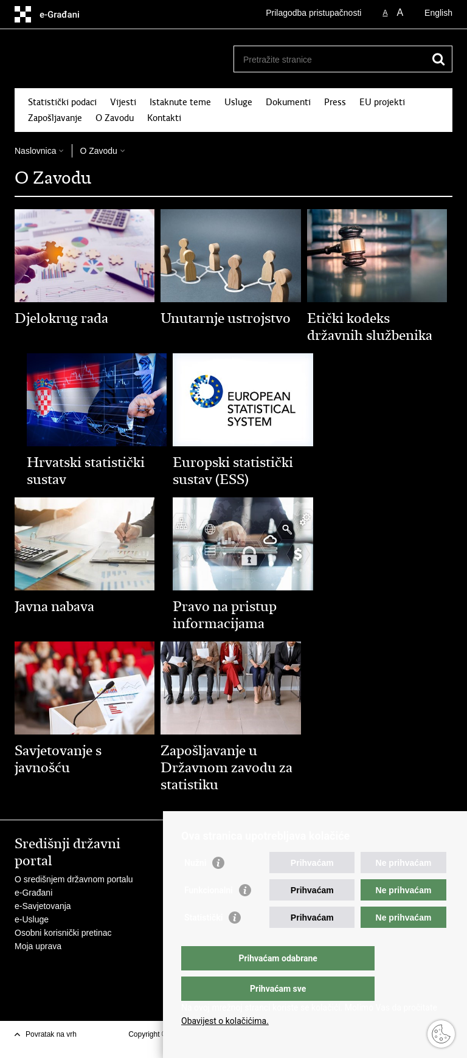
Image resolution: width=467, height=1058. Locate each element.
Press (335, 102)
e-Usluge (32, 919)
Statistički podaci (62, 102)
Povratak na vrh (51, 1034)
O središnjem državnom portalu (74, 879)
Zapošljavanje (55, 117)
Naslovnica (35, 151)
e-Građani (33, 892)
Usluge (238, 102)
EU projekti (382, 102)
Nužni (195, 887)
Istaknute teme (180, 102)
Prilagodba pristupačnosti (313, 13)
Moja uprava (38, 946)
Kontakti (164, 117)
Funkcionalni (208, 914)
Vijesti (123, 102)
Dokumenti (288, 102)
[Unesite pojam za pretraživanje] (330, 59)
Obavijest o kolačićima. (225, 1021)
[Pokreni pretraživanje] (438, 59)
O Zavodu (114, 117)
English (438, 13)
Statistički (203, 942)
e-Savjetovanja (43, 906)
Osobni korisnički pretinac (63, 933)
